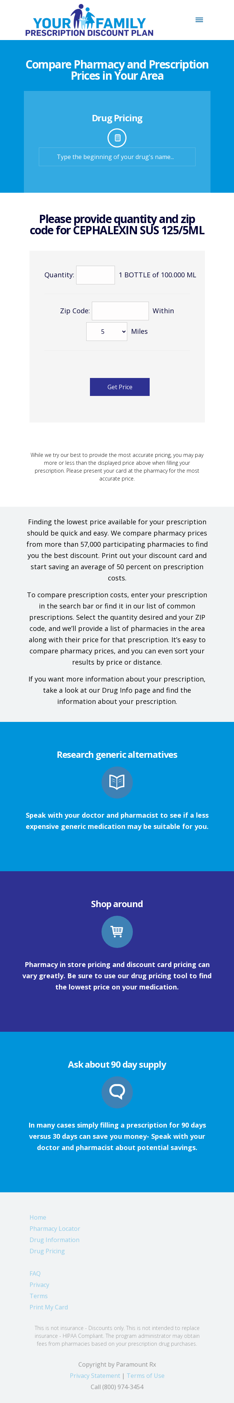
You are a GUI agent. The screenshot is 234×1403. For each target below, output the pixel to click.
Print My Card (48, 1310)
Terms (38, 1298)
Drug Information (54, 1242)
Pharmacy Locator (54, 1231)
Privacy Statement (95, 1378)
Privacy (39, 1287)
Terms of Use (146, 1378)
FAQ (35, 1276)
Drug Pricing (47, 1254)
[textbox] (117, 156)
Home (37, 1220)
